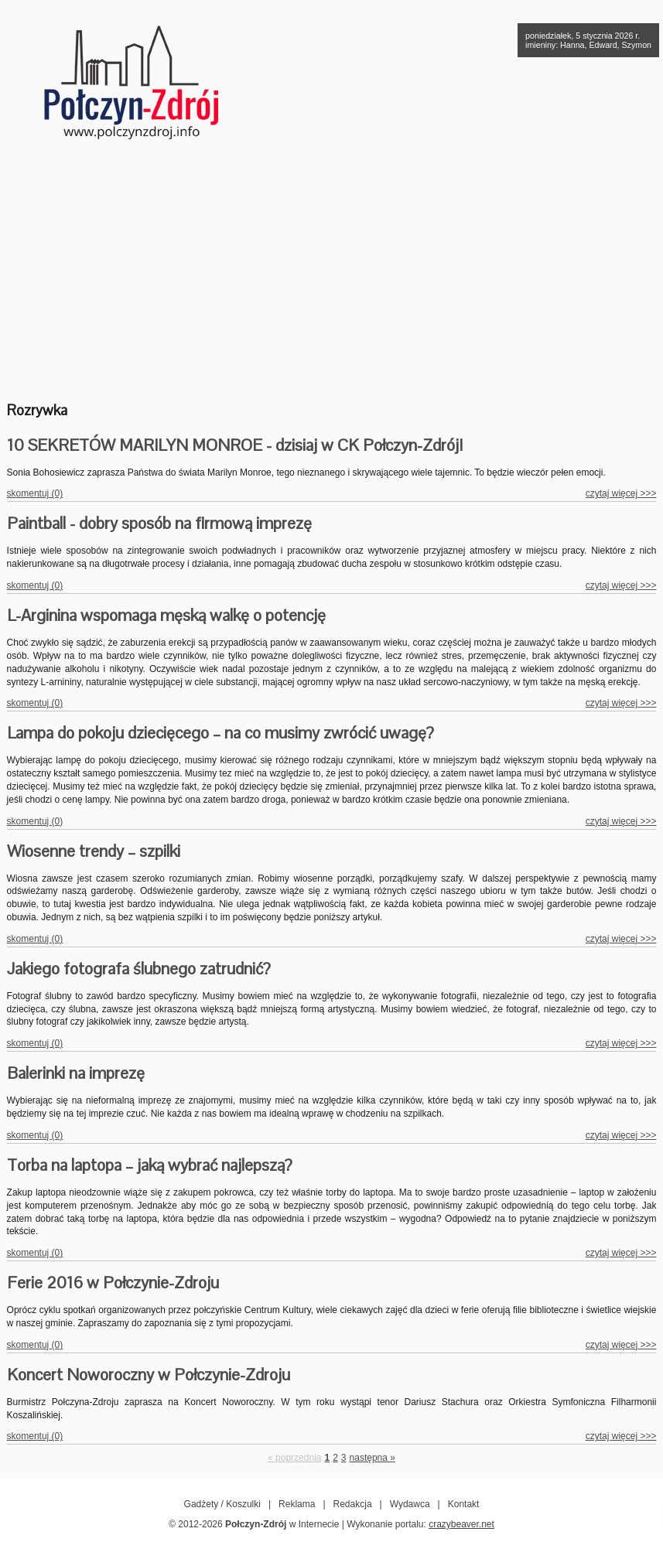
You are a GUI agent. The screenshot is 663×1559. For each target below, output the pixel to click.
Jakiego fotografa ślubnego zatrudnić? (139, 968)
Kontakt (464, 1504)
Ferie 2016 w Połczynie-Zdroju (113, 1282)
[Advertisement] (332, 267)
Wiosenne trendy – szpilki (93, 851)
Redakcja (352, 1504)
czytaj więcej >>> (621, 493)
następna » (372, 1457)
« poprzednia (294, 1457)
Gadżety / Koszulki (222, 1504)
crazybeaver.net (461, 1524)
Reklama (297, 1504)
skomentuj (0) (35, 493)
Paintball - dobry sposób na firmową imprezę (159, 523)
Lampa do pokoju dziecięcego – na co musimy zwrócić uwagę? (220, 732)
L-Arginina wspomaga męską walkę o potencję (166, 615)
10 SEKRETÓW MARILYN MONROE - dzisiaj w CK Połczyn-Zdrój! (235, 445)
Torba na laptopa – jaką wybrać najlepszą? (149, 1165)
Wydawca (410, 1504)
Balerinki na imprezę (76, 1073)
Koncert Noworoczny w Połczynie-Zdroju (148, 1374)
